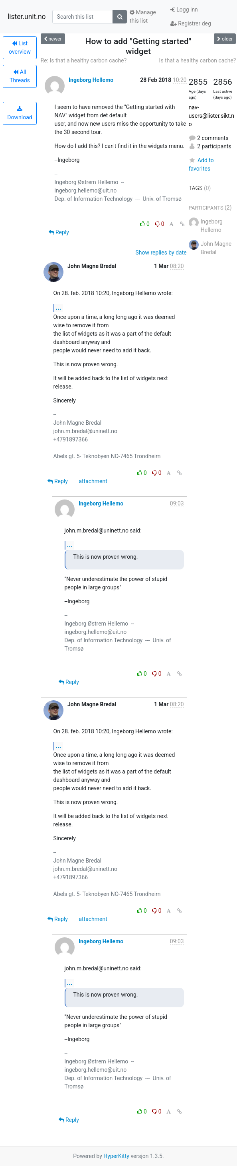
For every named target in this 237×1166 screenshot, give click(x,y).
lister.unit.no (27, 17)
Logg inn (184, 9)
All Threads (20, 76)
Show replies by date (161, 252)
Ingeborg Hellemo (91, 80)
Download (19, 113)
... (58, 307)
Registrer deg (190, 23)
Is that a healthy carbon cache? (197, 60)
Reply (59, 232)
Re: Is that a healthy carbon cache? (84, 60)
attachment (93, 481)
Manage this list (143, 16)
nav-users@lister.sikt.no (211, 115)
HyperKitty (116, 1156)
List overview (20, 47)
